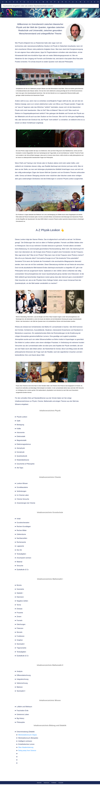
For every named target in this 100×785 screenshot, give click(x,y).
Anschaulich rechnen (24, 558)
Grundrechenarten (23, 522)
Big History (20, 718)
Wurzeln (19, 632)
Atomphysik (21, 448)
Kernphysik (20, 452)
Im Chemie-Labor (23, 495)
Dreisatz (19, 609)
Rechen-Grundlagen (24, 526)
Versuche (20, 565)
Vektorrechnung (22, 683)
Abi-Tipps (20, 468)
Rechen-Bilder (22, 530)
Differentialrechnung (24, 675)
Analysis (20, 671)
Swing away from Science (27, 750)
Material (19, 562)
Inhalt (19, 518)
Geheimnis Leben (23, 714)
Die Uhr (19, 550)
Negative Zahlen (22, 601)
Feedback (53, 782)
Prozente (20, 612)
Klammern (20, 597)
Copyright (60, 782)
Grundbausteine (22, 487)
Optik (18, 421)
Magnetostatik (21, 440)
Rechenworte (21, 542)
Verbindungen (21, 491)
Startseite (39, 782)
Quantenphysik (22, 456)
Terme (19, 605)
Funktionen (20, 636)
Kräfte (19, 428)
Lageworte (20, 546)
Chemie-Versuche (23, 499)
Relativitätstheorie (23, 460)
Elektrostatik (21, 436)
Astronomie (21, 432)
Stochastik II (21, 691)
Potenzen (20, 628)
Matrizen (20, 687)
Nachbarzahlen (22, 538)
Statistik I (20, 593)
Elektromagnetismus (24, 444)
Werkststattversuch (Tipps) (27, 735)
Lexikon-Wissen (22, 483)
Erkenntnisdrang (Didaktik (51, 748)
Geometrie (20, 589)
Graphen (20, 640)
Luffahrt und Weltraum (24, 706)
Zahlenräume (21, 534)
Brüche (19, 585)
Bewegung (20, 424)
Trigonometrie (21, 648)
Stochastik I (21, 644)
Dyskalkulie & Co (23, 569)
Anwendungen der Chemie (26, 503)
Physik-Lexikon (22, 417)
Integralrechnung (22, 679)
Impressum (46, 782)
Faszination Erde (22, 710)
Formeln (19, 620)
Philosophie (21, 722)
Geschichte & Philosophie (25, 464)
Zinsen (19, 616)
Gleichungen (21, 624)
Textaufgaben (21, 554)
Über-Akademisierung (25, 747)
